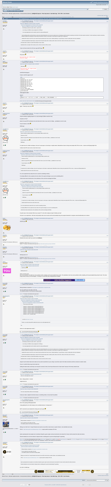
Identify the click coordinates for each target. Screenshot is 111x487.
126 (72, 16)
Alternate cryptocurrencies (14, 13)
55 (64, 16)
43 (50, 16)
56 (65, 16)
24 (28, 16)
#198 (107, 400)
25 (30, 16)
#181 (107, 21)
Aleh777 (4, 51)
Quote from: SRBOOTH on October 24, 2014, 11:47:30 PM (30, 23)
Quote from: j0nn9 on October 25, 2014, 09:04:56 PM (30, 446)
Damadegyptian (6, 296)
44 (51, 16)
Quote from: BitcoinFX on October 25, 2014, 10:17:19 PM (29, 445)
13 (16, 16)
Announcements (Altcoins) (25, 13)
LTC (72, 439)
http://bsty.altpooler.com (34, 242)
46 (54, 16)
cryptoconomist (6, 113)
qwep (4, 218)
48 (56, 16)
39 (46, 16)
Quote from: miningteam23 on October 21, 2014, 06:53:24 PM (33, 302)
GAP (79, 439)
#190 (107, 235)
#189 (107, 218)
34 (40, 16)
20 (24, 16)
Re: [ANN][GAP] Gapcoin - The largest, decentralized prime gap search (37, 20)
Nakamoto (65, 439)
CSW (56, 439)
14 (17, 16)
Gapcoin (21, 293)
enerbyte (5, 20)
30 (35, 16)
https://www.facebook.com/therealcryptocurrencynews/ (29, 332)
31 (36, 16)
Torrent (18, 9)
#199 (107, 415)
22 (26, 16)
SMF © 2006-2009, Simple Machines (60, 484)
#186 (107, 129)
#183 (107, 61)
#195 (107, 335)
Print (107, 16)
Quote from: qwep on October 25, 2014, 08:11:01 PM (29, 249)
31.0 (16, 9)
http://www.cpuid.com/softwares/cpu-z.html (32, 429)
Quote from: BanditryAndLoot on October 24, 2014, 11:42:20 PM (32, 338)
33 (39, 16)
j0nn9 (4, 283)
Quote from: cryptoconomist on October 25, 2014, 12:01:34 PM (30, 131)
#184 (107, 103)
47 (55, 16)
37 (43, 16)
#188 (107, 181)
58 (68, 16)
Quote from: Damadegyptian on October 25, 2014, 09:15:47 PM (30, 374)
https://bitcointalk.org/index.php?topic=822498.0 (47, 243)
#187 (107, 151)
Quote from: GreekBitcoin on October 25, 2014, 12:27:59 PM (30, 153)
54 (63, 16)
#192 (107, 262)
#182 (107, 51)
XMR (76, 439)
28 (33, 16)
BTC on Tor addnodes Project (86, 439)
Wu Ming (99, 439)
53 (62, 16)
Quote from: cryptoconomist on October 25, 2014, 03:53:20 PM (30, 184)
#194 (107, 296)
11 (13, 16)
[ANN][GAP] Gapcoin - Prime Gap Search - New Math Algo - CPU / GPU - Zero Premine (50, 13)
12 (15, 16)
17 (20, 16)
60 (70, 16)
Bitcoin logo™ (43, 439)
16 (19, 16)
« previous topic (100, 15)
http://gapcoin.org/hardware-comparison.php (41, 287)
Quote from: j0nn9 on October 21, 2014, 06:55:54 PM (31, 301)
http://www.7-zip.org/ (29, 319)
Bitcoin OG (22, 439)
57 (66, 16)
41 (48, 16)
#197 (107, 386)
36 (42, 16)
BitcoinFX (5, 415)
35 (41, 16)
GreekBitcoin (5, 129)
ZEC (74, 439)
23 (27, 16)
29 (34, 16)
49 (57, 16)
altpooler (5, 235)
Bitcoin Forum (5, 13)
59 (69, 16)
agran (4, 61)
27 (32, 16)
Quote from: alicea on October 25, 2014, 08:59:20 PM (29, 389)
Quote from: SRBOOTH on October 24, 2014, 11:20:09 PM (31, 26)
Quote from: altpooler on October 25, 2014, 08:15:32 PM (29, 264)
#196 (107, 372)
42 (49, 16)
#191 (107, 247)
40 (47, 16)
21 (25, 16)
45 (53, 16)
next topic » (106, 15)
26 (31, 16)
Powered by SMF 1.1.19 (49, 484)
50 (58, 16)
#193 (107, 283)
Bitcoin (51, 439)
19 (23, 16)
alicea (4, 261)
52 (61, 16)
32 (38, 16)
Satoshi (61, 439)
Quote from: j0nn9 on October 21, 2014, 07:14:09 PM (29, 298)
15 (18, 16)
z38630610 (5, 442)
